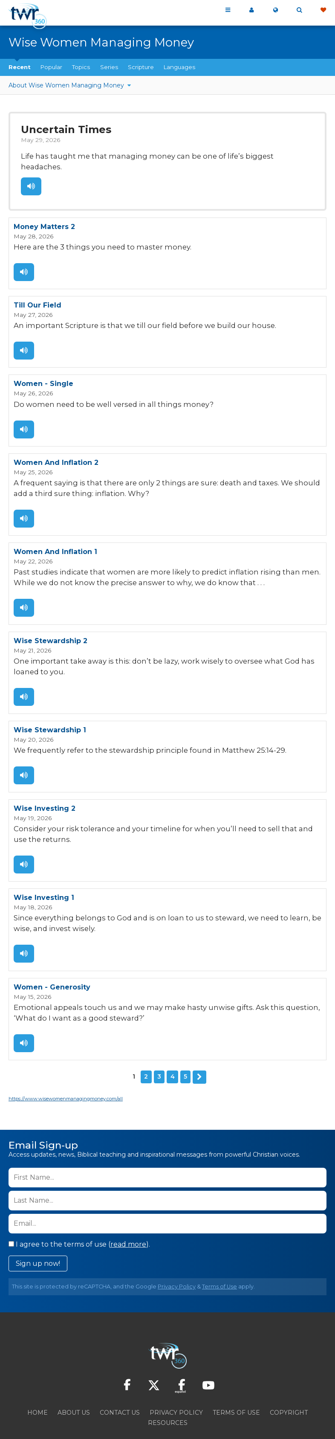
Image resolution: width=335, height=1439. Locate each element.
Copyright (289, 1383)
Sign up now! (38, 1234)
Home (37, 1383)
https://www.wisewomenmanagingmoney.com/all (66, 1069)
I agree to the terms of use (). (79, 1214)
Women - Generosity (52, 959)
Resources (168, 1393)
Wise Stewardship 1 (50, 707)
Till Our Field (37, 291)
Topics (81, 67)
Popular (51, 67)
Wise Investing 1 (44, 872)
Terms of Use (219, 1256)
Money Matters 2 (44, 213)
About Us (74, 1383)
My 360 (251, 10)
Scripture (141, 67)
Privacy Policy (177, 1256)
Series (109, 67)
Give (323, 10)
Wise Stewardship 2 (50, 620)
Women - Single (43, 368)
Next (199, 1047)
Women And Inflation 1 (55, 532)
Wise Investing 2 (44, 784)
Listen (30, 174)
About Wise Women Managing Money (67, 85)
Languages (179, 67)
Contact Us (120, 1383)
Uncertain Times (63, 129)
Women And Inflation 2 (56, 445)
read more (128, 1214)
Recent (20, 67)
